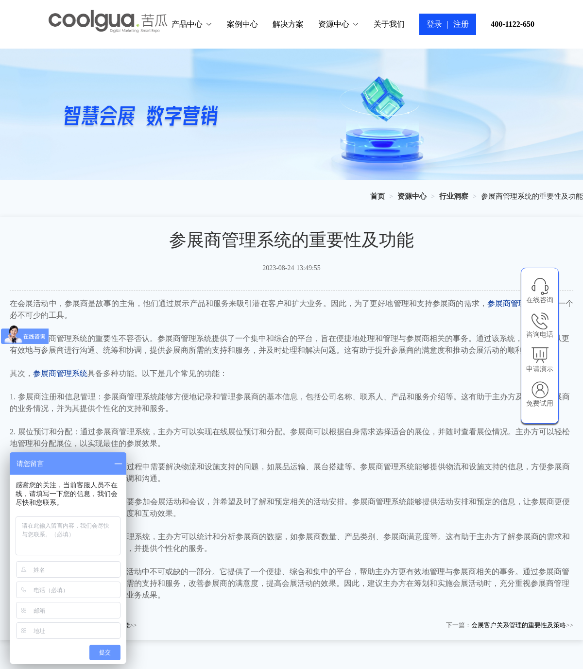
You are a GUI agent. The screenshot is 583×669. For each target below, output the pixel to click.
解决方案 (288, 24)
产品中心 (191, 24)
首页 (377, 196)
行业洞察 (453, 196)
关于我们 (389, 24)
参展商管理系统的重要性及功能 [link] (532, 196)
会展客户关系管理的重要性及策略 (518, 625)
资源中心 (338, 24)
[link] (377, 196)
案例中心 (242, 24)
